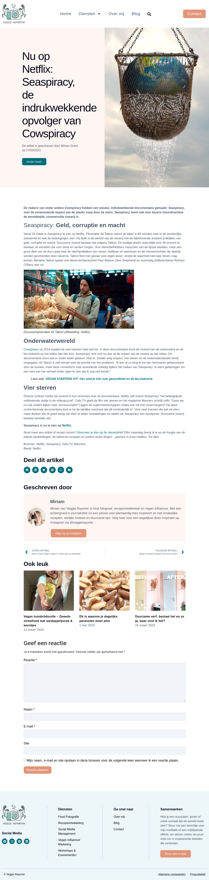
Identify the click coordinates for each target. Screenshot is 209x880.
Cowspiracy (31, 349)
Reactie (30, 660)
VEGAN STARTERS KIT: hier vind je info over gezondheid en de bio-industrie (99, 378)
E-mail (29, 726)
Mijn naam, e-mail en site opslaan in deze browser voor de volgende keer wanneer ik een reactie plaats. (103, 760)
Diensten (90, 14)
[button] (27, 470)
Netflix (66, 425)
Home (65, 13)
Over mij (116, 13)
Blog (136, 13)
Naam (29, 709)
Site (26, 743)
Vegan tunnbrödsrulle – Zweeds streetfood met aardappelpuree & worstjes (48, 621)
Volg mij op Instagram (68, 533)
